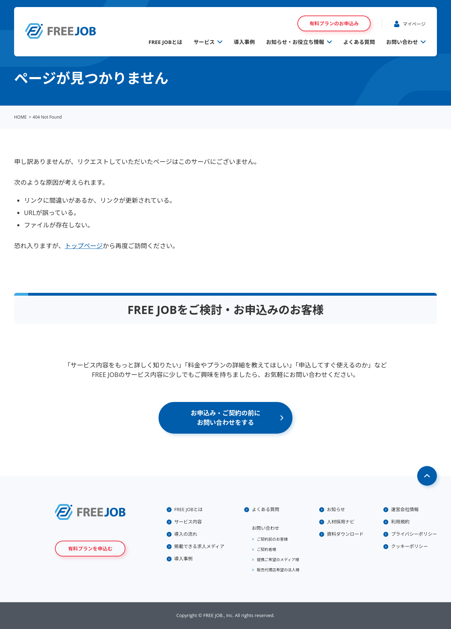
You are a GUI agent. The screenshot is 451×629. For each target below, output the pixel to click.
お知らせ (336, 509)
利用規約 (400, 521)
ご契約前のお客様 (272, 539)
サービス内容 (188, 521)
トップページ (84, 245)
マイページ (414, 24)
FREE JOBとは (165, 41)
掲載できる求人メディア (199, 546)
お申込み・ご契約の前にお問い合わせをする (225, 418)
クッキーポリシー (409, 546)
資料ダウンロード (345, 534)
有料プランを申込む (90, 548)
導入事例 (244, 41)
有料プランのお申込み (334, 23)
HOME (20, 117)
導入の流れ (185, 534)
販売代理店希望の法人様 (278, 569)
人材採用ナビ (340, 521)
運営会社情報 (405, 509)
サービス (204, 41)
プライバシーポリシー (414, 534)
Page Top (427, 476)
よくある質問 (359, 41)
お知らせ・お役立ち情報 (295, 41)
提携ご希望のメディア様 (278, 559)
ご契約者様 (266, 549)
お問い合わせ (402, 41)
